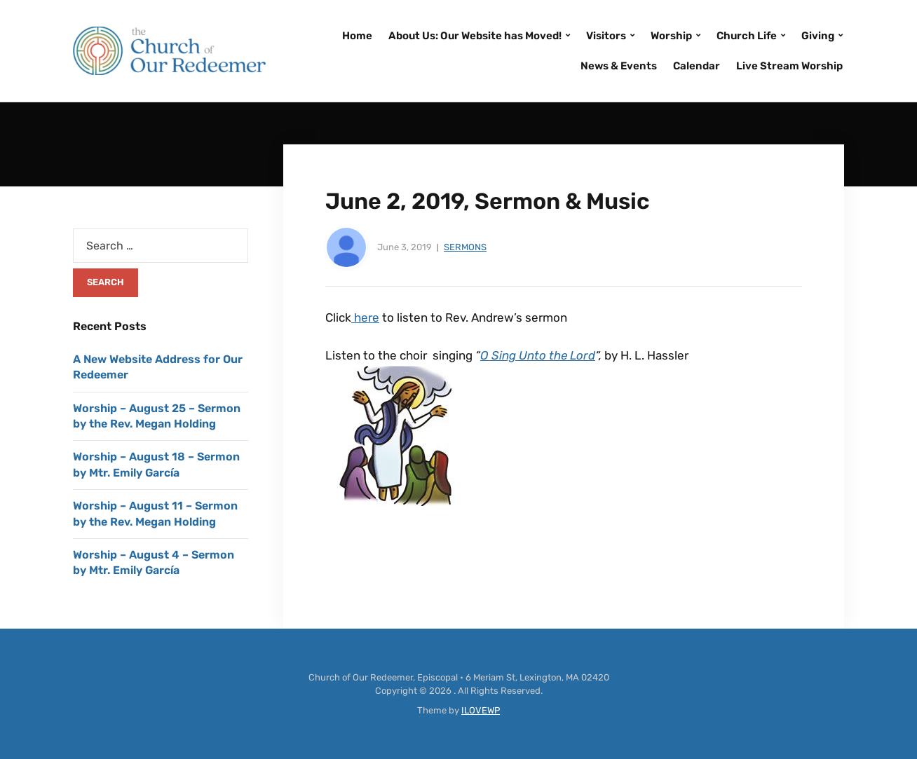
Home (357, 35)
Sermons (465, 247)
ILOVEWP (480, 710)
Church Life (746, 35)
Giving (817, 35)
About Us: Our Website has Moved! (475, 35)
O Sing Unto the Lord (537, 355)
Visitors (606, 35)
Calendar (696, 66)
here (365, 317)
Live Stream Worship (789, 66)
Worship (671, 35)
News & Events (618, 66)
